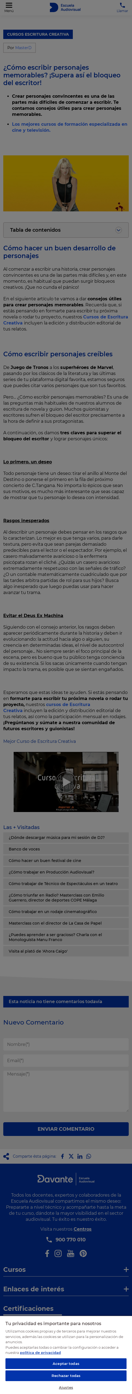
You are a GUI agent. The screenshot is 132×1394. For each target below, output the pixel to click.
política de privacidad (40, 1352)
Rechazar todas (66, 1375)
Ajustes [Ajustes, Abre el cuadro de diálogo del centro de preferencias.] (66, 1387)
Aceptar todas (66, 1363)
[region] (66, 1354)
